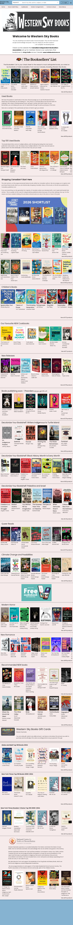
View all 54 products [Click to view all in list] (66, 898)
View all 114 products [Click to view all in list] (66, 630)
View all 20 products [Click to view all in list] (66, 92)
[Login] (64, 2)
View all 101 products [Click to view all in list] (66, 581)
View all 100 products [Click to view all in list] (66, 174)
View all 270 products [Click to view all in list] (66, 550)
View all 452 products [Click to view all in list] (66, 283)
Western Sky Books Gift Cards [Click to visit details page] (33, 729)
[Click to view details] (5, 76)
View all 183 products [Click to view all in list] (66, 660)
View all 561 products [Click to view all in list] (66, 136)
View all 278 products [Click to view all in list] (66, 385)
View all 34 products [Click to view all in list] (66, 834)
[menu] (36, 7)
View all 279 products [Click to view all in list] (66, 418)
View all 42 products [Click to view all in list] (66, 694)
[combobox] (16, 2)
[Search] (57, 2)
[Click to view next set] (70, 80)
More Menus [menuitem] (62, 7)
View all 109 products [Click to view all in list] (66, 804)
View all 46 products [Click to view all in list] (66, 519)
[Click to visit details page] (8, 731)
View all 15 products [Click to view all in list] (67, 256)
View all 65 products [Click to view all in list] (66, 725)
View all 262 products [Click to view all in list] (66, 481)
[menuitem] (3, 7)
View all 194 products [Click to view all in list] (66, 451)
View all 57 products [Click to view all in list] (66, 351)
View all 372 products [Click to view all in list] (66, 317)
